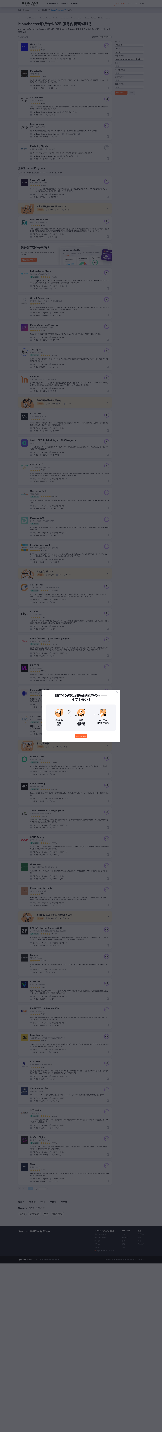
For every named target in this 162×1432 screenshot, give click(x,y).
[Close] (117, 692)
